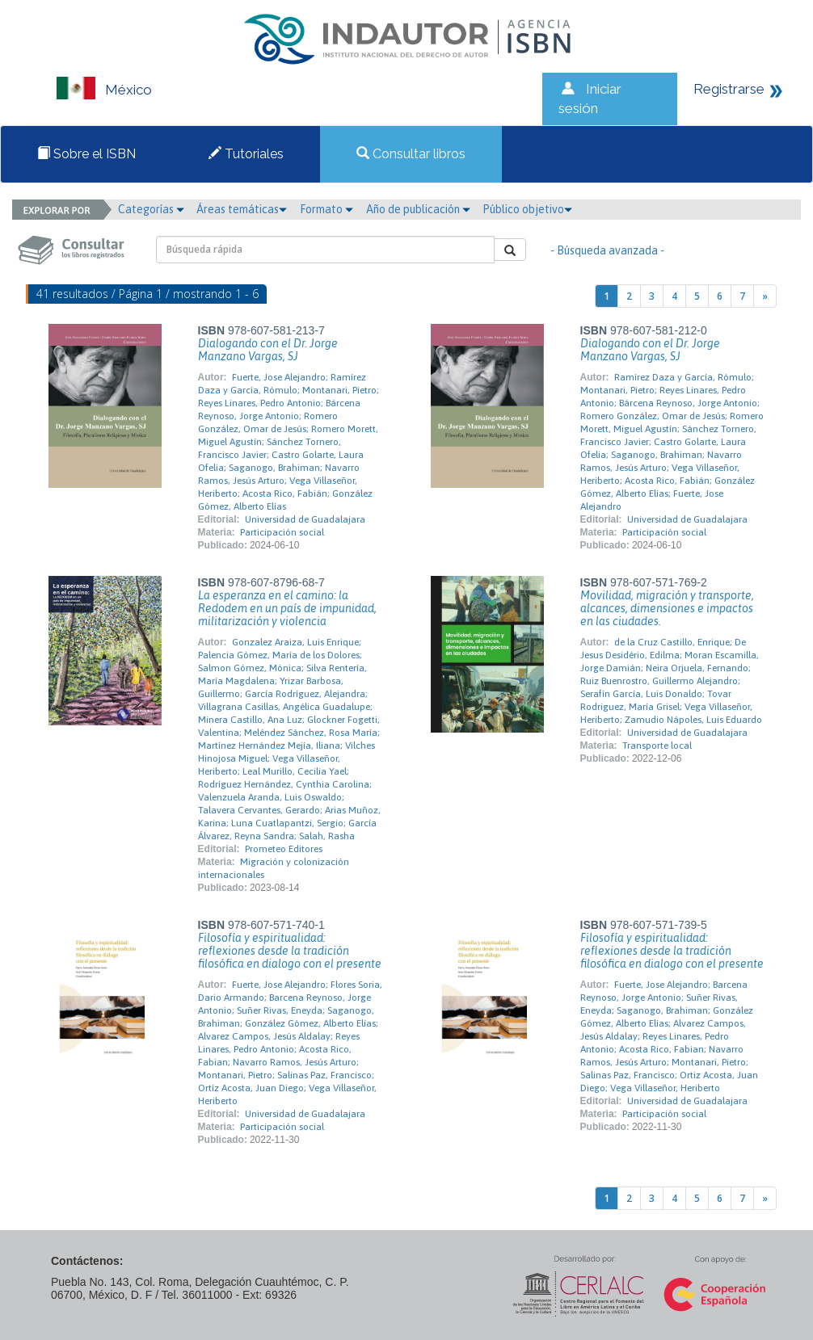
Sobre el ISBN (86, 154)
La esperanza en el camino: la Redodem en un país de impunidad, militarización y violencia (287, 608)
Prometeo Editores (283, 849)
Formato (326, 209)
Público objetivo (527, 209)
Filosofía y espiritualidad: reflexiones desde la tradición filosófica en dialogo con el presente (289, 950)
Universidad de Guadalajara (305, 519)
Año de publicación (418, 209)
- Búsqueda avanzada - (607, 250)
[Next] (765, 296)
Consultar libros (410, 154)
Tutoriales (246, 154)
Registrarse (729, 89)
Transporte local (657, 745)
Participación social (282, 532)
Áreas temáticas (241, 209)
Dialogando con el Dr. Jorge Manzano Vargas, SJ (268, 350)
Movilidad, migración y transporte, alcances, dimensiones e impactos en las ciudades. (667, 608)
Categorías (151, 209)
